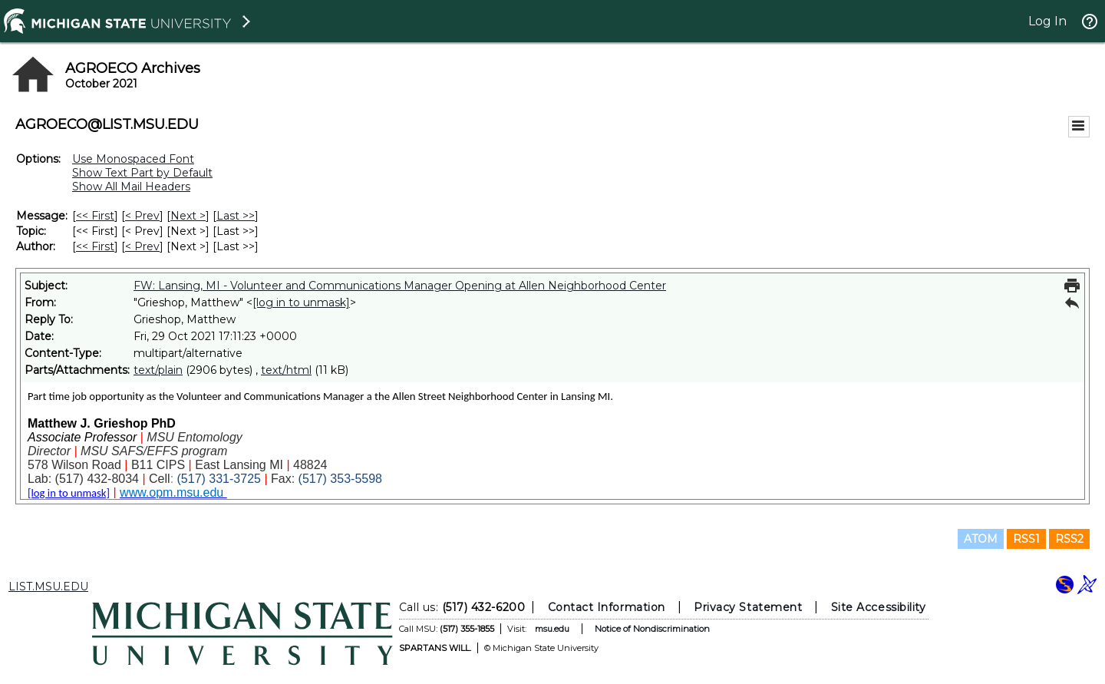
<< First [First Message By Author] (95, 246)
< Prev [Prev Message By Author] (142, 246)
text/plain (158, 370)
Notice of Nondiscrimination (652, 628)
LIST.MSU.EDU (48, 586)
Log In (1047, 21)
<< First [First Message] (95, 216)
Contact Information (606, 607)
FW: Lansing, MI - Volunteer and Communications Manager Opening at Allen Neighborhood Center (400, 285)
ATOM (981, 539)
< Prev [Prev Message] (142, 216)
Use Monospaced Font (133, 159)
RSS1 (1026, 539)
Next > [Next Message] (188, 216)
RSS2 (1069, 539)
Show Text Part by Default (142, 173)
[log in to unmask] (301, 302)
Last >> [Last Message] (235, 216)
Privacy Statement (748, 607)
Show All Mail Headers (131, 186)
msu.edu (552, 628)
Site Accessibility (878, 607)
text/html (286, 370)
